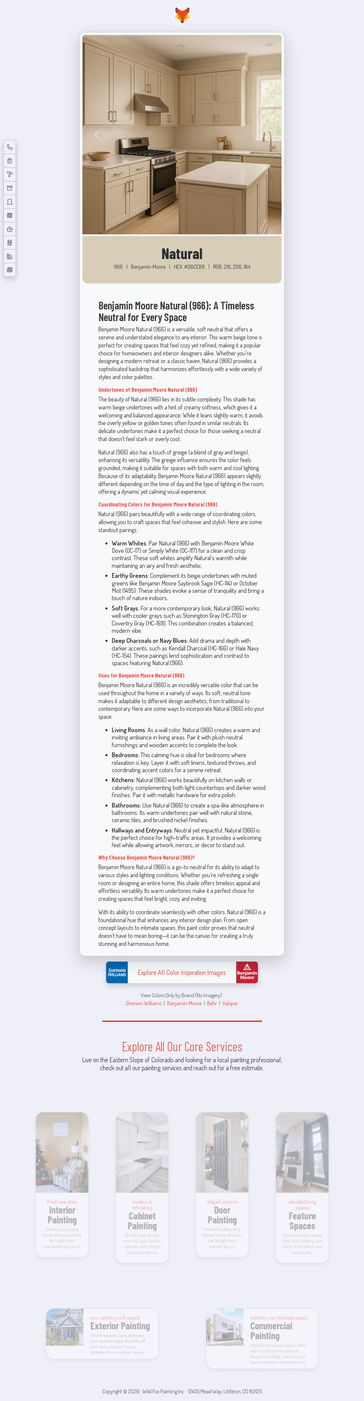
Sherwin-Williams (143, 1003)
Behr (212, 1003)
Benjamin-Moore (184, 1003)
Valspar (230, 1003)
